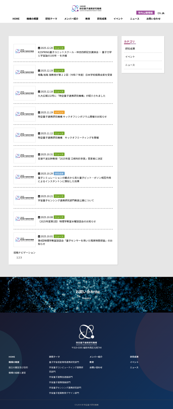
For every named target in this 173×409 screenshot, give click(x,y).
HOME (16, 18)
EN (159, 13)
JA (162, 13)
